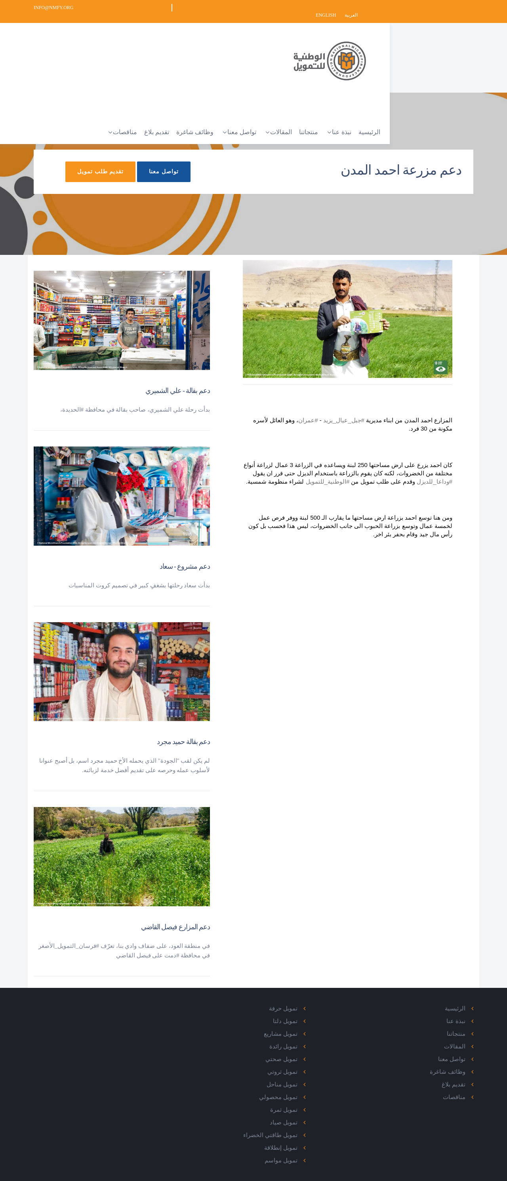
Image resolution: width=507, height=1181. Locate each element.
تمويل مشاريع (298, 1026)
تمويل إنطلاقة (298, 1140)
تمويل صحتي (299, 1051)
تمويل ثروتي (300, 1064)
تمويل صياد (301, 1114)
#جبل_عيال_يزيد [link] (341, 412)
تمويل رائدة (301, 1038)
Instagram (149, 1038)
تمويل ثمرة (301, 1102)
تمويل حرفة (300, 1000)
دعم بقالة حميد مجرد (183, 734)
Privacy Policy (458, 1172)
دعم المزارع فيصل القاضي (175, 919)
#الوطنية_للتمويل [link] (311, 473)
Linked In (151, 1026)
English (441, 7)
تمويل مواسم (298, 1152)
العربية (466, 7)
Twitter (153, 1013)
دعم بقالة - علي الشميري (177, 383)
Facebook (150, 1000)
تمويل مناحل (299, 1076)
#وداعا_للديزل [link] (418, 473)
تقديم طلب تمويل (80, 176)
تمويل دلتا (302, 1013)
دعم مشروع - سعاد (185, 558)
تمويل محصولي (295, 1089)
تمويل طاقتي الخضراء (288, 1127)
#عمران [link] (305, 412)
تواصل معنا (144, 176)
